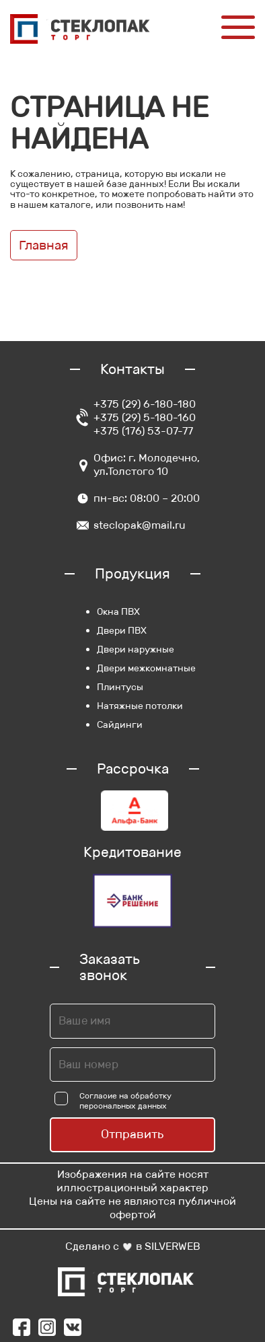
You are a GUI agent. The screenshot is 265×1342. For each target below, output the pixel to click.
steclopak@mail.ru (139, 525)
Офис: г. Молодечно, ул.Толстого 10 (146, 464)
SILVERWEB (172, 1246)
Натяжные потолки (140, 706)
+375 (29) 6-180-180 (144, 404)
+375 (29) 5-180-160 (144, 417)
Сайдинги (120, 724)
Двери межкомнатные (146, 668)
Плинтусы (120, 687)
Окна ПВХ (118, 611)
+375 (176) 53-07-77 (143, 430)
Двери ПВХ (122, 630)
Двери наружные (135, 649)
